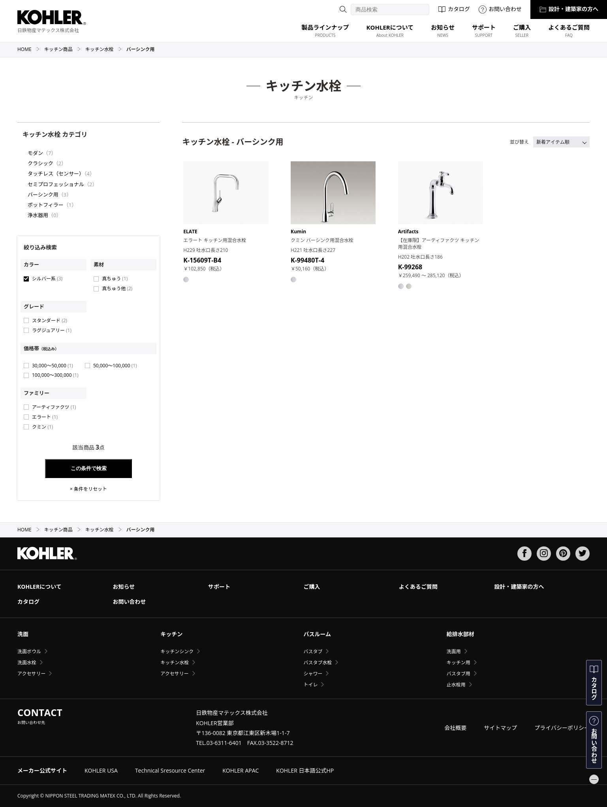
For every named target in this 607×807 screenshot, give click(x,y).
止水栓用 (456, 684)
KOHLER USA (101, 770)
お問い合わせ (500, 9)
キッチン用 (458, 662)
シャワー (312, 673)
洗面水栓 (26, 662)
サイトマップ (500, 727)
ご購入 (311, 586)
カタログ (454, 9)
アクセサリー (31, 673)
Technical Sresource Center (170, 770)
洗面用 (454, 651)
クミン (42, 426)
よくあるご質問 (418, 586)
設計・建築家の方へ (568, 9)
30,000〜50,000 (52, 365)
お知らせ (124, 586)
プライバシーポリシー (562, 727)
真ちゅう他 (117, 288)
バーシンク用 (43, 194)
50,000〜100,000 (115, 365)
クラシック (40, 163)
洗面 (22, 634)
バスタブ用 (458, 673)
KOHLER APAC (240, 770)
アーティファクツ (54, 407)
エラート (45, 417)
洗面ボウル (29, 651)
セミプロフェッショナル (56, 184)
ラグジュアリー (51, 330)
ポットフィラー (46, 204)
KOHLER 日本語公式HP (305, 770)
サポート (219, 586)
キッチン (171, 634)
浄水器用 (38, 215)
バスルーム (317, 634)
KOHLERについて (39, 586)
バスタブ (312, 651)
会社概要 (455, 727)
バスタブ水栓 (317, 662)
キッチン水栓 (103, 49)
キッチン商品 (62, 49)
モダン (35, 153)
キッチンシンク (177, 651)
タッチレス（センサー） (56, 173)
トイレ (310, 684)
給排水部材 (460, 634)
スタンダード (49, 320)
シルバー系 (47, 278)
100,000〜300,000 (55, 375)
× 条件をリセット (88, 489)
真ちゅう (115, 278)
